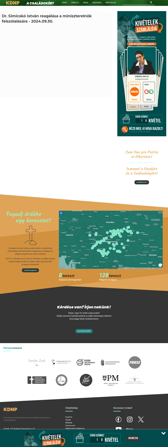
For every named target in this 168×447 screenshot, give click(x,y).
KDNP (64, 3)
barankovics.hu (61, 357)
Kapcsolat (111, 3)
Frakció (75, 3)
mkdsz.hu (37, 375)
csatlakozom (141, 182)
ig (125, 417)
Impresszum (70, 425)
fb (115, 417)
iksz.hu (86, 357)
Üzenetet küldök (84, 331)
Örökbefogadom (30, 270)
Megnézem (133, 438)
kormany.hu (110, 357)
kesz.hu (61, 375)
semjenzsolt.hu (37, 357)
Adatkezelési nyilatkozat (74, 428)
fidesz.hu (135, 357)
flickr (127, 427)
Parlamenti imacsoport (134, 375)
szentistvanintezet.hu (86, 375)
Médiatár (68, 423)
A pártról (68, 417)
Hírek (85, 3)
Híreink (68, 420)
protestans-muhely (110, 375)
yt (114, 427)
